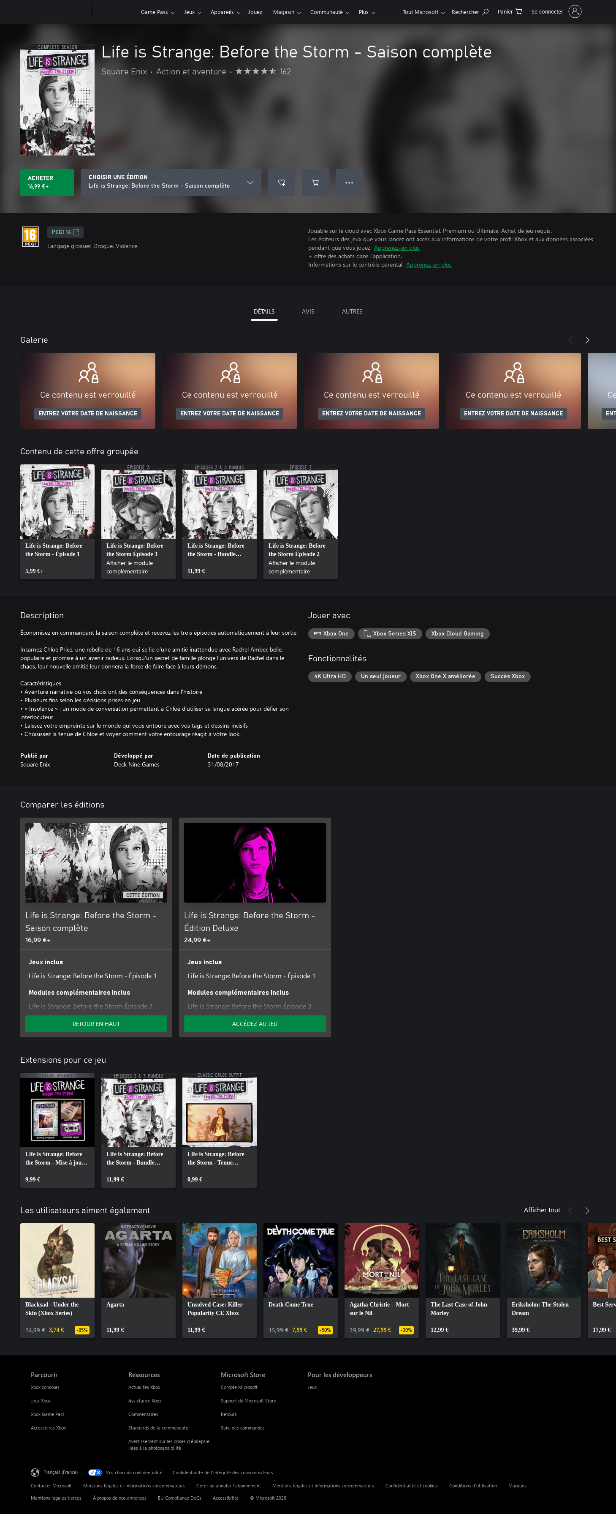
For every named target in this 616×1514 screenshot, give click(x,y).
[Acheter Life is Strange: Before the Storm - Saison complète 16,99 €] (47, 182)
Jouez (255, 11)
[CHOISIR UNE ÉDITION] (171, 182)
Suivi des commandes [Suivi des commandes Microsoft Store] (243, 1427)
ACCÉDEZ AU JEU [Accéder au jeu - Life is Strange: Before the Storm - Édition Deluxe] (255, 1024)
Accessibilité (226, 1497)
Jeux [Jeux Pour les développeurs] (312, 1387)
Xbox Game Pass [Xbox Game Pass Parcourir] (48, 1414)
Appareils (222, 11)
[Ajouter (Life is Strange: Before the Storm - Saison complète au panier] (315, 182)
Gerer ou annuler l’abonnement (228, 1485)
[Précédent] (570, 340)
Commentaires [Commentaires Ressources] (143, 1414)
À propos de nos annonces (120, 1497)
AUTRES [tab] (352, 311)
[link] (57, 521)
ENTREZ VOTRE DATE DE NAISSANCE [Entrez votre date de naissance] (87, 414)
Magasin (283, 11)
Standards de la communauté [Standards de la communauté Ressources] (158, 1427)
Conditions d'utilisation (473, 1485)
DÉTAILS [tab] (264, 311)
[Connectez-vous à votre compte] (555, 11)
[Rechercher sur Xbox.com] (470, 10)
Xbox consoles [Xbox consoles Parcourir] (45, 1387)
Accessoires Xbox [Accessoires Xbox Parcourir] (48, 1427)
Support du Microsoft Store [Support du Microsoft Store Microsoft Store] (248, 1400)
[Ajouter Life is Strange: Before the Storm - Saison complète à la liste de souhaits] (281, 182)
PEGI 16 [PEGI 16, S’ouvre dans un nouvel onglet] (65, 232)
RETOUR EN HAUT (96, 1024)
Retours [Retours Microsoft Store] (229, 1414)
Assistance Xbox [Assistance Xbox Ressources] (144, 1400)
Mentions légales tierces (56, 1497)
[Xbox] (115, 11)
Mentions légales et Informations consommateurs (134, 1485)
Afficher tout (542, 1209)
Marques (517, 1485)
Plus (364, 11)
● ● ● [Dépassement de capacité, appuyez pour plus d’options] (349, 182)
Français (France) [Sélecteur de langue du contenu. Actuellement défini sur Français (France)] (60, 1472)
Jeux (189, 11)
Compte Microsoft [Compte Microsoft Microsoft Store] (239, 1387)
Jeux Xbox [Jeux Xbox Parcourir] (41, 1400)
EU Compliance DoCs (179, 1497)
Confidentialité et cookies (411, 1485)
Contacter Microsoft (51, 1485)
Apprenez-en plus (397, 247)
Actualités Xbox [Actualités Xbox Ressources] (144, 1387)
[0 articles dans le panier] (510, 11)
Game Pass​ (154, 11)
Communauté (326, 11)
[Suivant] (587, 340)
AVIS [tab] (308, 311)
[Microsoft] (60, 11)
